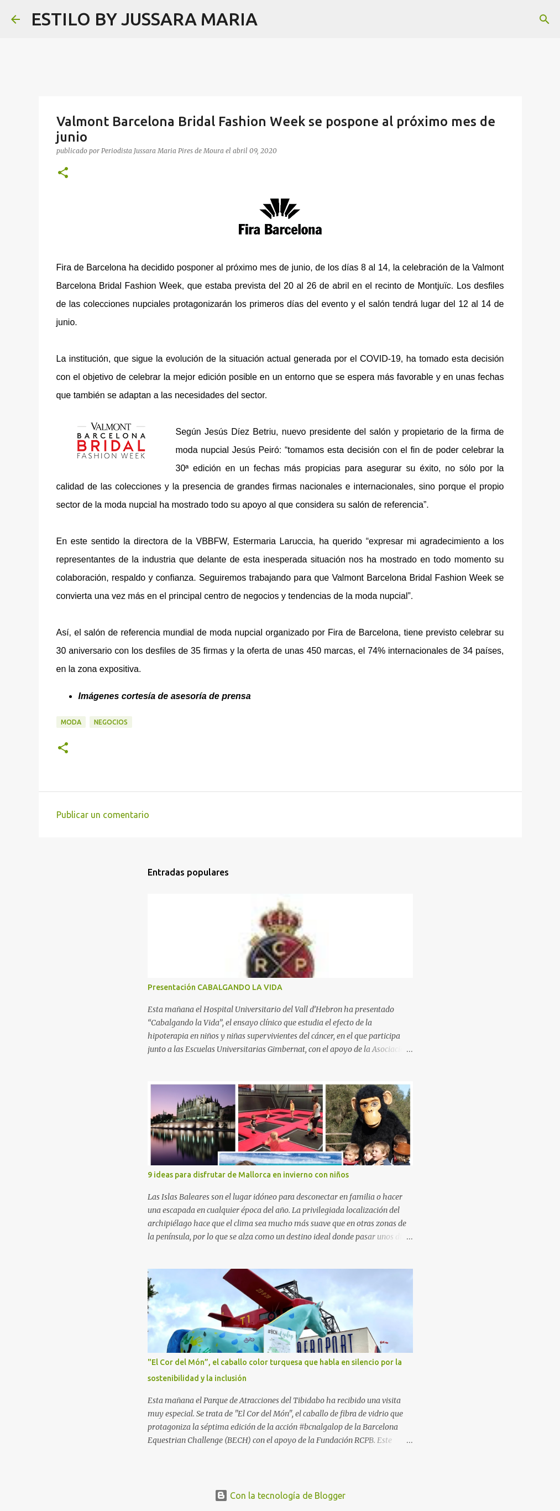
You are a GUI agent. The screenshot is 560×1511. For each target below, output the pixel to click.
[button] (63, 173)
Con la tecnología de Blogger (280, 1495)
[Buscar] (273, 19)
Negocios (111, 722)
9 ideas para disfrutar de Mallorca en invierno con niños (248, 1174)
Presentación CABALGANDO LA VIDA (215, 987)
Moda (71, 722)
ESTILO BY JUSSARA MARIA (144, 19)
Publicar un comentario (102, 815)
